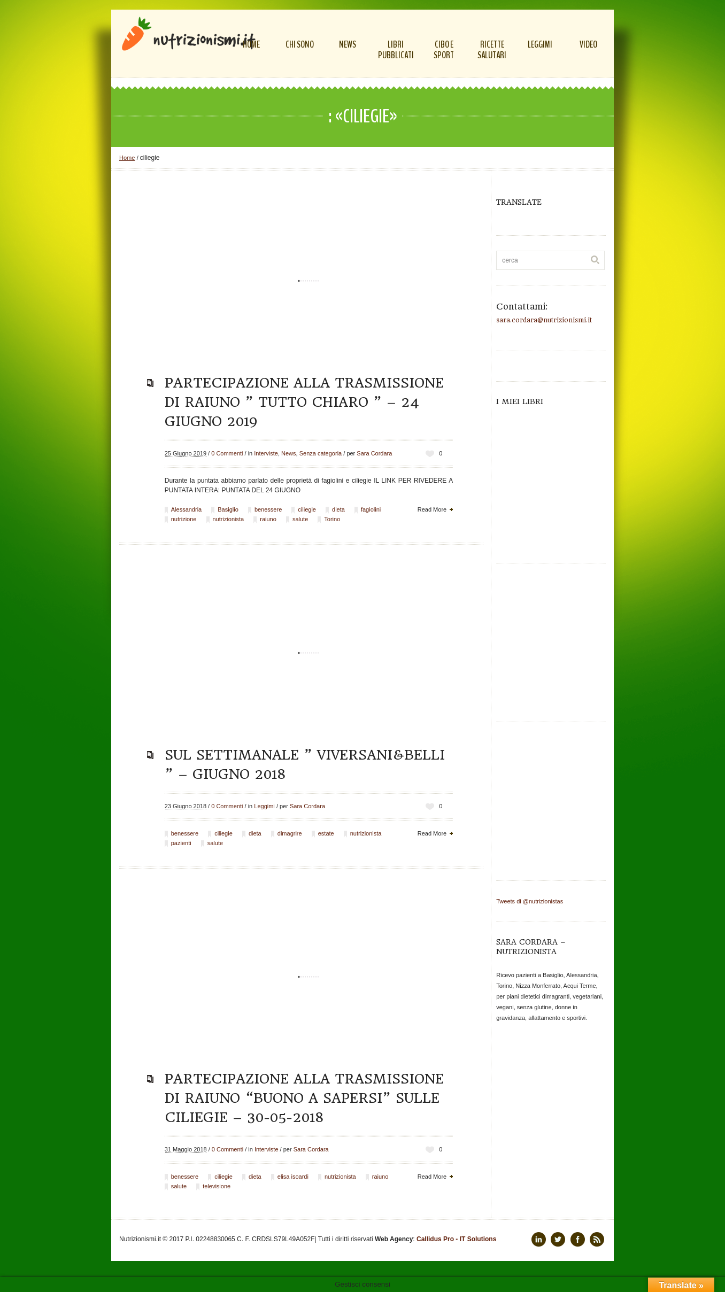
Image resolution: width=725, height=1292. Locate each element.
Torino (332, 519)
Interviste (266, 453)
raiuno (268, 519)
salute (300, 519)
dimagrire (289, 833)
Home (127, 157)
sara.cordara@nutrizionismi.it (544, 320)
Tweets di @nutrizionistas (529, 901)
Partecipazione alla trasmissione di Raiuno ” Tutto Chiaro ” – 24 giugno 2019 (304, 402)
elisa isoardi (292, 1176)
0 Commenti (227, 453)
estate (326, 833)
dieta (338, 509)
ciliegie (307, 509)
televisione (216, 1186)
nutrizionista (228, 519)
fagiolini (371, 509)
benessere (268, 509)
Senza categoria (320, 453)
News (288, 453)
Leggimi (264, 806)
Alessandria (186, 509)
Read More (432, 509)
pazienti (181, 843)
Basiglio (228, 509)
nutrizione (184, 519)
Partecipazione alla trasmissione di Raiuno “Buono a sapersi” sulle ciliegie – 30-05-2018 (304, 1098)
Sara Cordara (374, 453)
